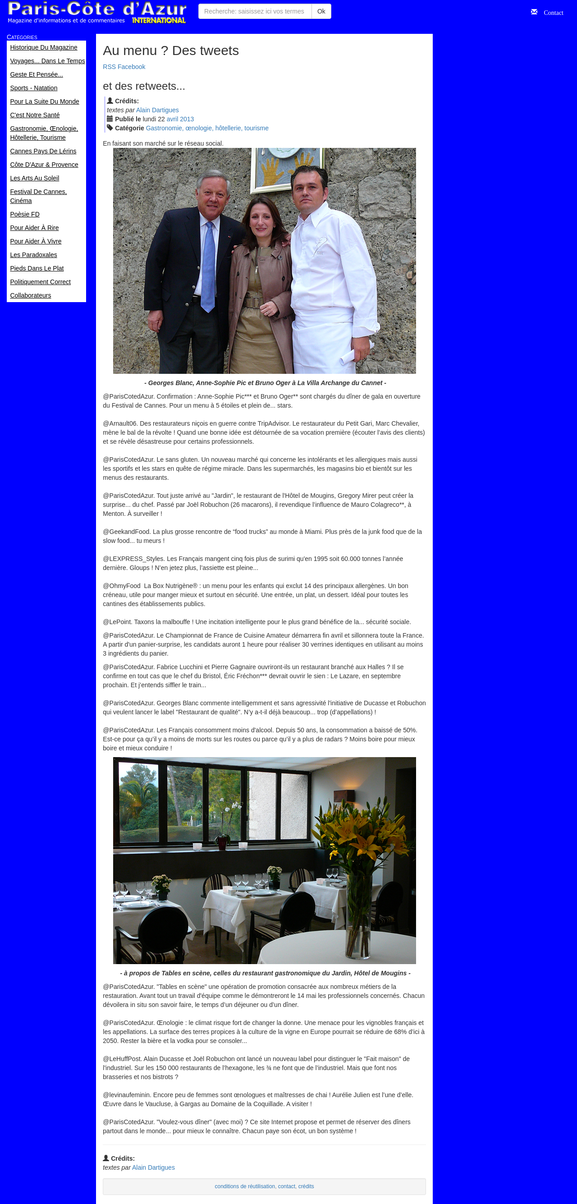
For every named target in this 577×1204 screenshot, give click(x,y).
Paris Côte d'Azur (97, 12)
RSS (109, 66)
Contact (550, 11)
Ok (321, 11)
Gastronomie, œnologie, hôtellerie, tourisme (207, 128)
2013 (187, 119)
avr (173, 119)
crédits (306, 1186)
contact (286, 1186)
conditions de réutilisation (245, 1186)
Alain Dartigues (157, 110)
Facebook (131, 66)
